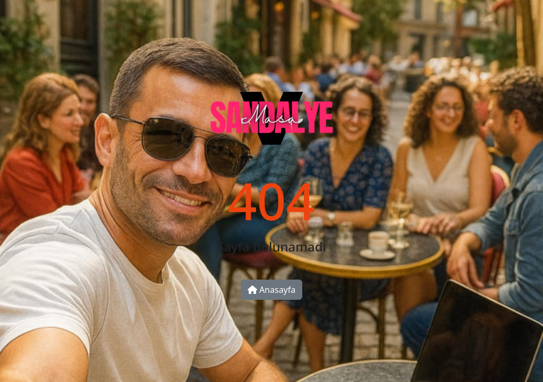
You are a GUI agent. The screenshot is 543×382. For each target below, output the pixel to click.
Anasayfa (272, 290)
